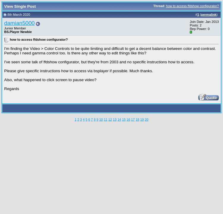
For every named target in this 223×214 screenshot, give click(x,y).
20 (146, 119)
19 (142, 119)
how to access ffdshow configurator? (192, 6)
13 (115, 119)
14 (119, 119)
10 (101, 119)
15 (123, 119)
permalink (208, 14)
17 (133, 119)
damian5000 (19, 23)
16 (128, 119)
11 (105, 119)
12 (110, 119)
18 (137, 119)
